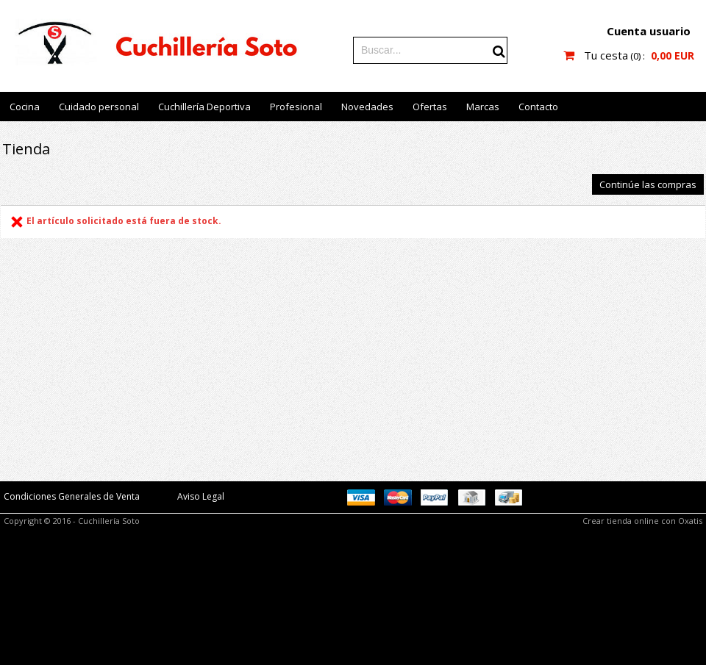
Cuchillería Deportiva (204, 106)
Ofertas (430, 106)
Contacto (538, 106)
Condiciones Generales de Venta (72, 496)
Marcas (482, 106)
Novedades (367, 106)
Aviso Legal (200, 496)
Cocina (25, 106)
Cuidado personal (99, 106)
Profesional (296, 106)
